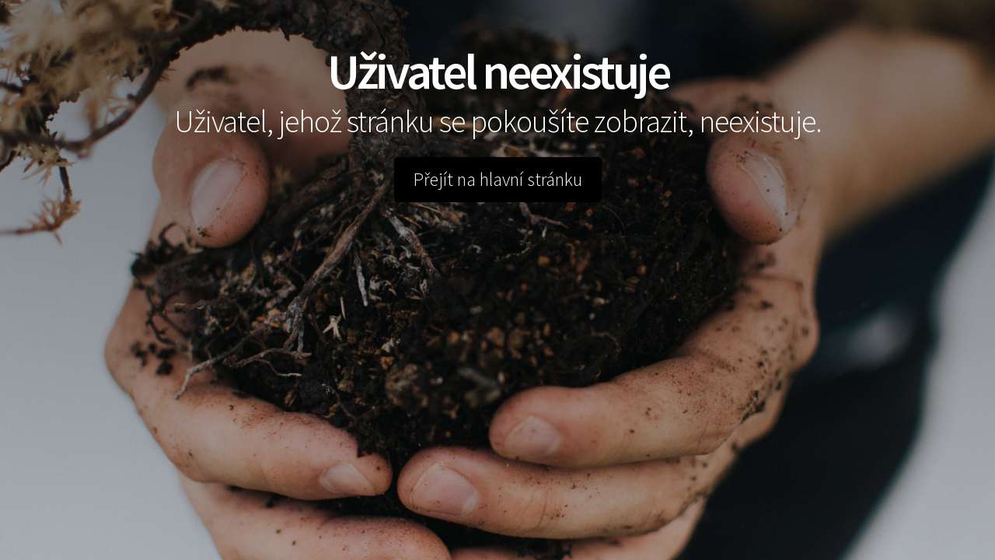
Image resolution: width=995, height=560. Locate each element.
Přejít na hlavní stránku (498, 179)
